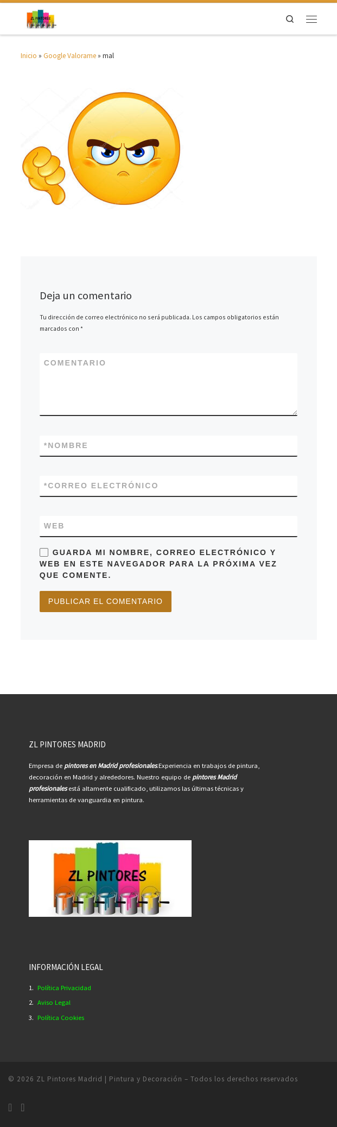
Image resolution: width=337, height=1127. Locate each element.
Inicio (29, 55)
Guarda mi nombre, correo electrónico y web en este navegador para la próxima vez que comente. (158, 564)
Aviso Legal (54, 1002)
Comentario (75, 362)
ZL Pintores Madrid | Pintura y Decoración (109, 1079)
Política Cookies (60, 1017)
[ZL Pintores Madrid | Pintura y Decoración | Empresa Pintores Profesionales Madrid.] (41, 17)
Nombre (66, 445)
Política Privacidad (64, 988)
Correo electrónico (101, 486)
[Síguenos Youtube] (22, 1107)
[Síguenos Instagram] (10, 1107)
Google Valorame (69, 55)
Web (54, 525)
